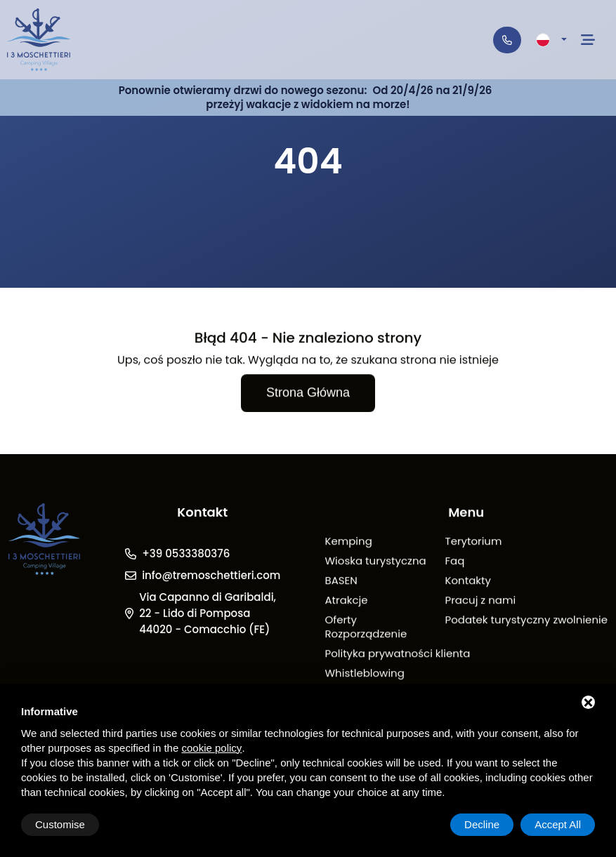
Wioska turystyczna (375, 561)
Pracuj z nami (480, 601)
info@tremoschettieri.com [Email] (211, 576)
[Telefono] (507, 40)
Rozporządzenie (366, 634)
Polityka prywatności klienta (397, 654)
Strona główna (308, 394)
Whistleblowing (364, 674)
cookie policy (211, 748)
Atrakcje (346, 601)
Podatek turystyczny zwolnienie (526, 620)
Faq (455, 561)
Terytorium (473, 542)
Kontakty (468, 581)
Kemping (348, 542)
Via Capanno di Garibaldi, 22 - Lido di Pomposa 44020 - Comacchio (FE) (207, 613)
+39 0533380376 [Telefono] (186, 554)
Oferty (341, 620)
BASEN (341, 581)
